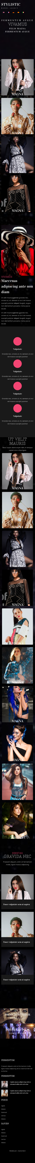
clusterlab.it (22, 1151)
